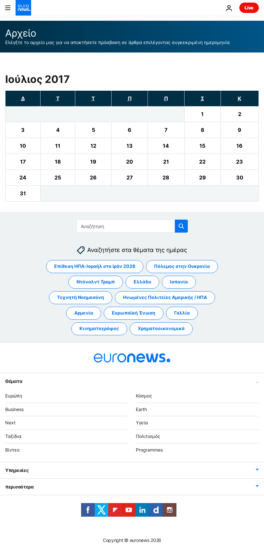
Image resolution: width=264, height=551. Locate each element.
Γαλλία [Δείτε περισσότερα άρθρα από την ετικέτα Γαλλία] (182, 313)
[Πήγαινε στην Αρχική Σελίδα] (23, 8)
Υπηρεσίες (17, 470)
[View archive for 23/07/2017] (239, 161)
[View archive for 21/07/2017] (166, 161)
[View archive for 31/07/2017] (23, 193)
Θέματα (13, 381)
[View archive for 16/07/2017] (239, 146)
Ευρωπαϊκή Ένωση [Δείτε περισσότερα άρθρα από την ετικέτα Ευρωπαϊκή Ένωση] (133, 313)
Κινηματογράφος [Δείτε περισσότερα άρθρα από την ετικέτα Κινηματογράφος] (99, 328)
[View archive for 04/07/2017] (58, 130)
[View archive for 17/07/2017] (23, 161)
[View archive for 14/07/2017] (166, 146)
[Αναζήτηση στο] (132, 226)
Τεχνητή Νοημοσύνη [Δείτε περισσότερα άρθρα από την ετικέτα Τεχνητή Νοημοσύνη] (80, 297)
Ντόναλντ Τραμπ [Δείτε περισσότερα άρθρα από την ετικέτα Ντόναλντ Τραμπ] (96, 282)
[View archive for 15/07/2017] (203, 146)
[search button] (181, 226)
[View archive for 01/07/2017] (203, 114)
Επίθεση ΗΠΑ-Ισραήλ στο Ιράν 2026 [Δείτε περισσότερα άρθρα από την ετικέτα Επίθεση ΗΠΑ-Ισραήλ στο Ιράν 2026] (94, 266)
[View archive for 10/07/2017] (23, 146)
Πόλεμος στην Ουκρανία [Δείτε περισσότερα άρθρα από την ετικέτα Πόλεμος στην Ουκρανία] (182, 266)
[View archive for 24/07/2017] (23, 177)
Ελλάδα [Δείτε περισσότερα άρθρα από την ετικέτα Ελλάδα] (142, 282)
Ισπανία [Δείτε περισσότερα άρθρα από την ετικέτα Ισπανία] (179, 282)
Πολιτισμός (148, 436)
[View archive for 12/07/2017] (93, 146)
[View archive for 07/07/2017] (166, 130)
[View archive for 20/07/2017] (130, 161)
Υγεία (142, 423)
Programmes (149, 450)
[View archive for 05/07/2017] (93, 130)
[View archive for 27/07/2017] (130, 177)
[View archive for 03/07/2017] (23, 130)
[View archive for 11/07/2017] (58, 146)
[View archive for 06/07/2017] (130, 130)
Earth (141, 409)
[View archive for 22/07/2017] (203, 161)
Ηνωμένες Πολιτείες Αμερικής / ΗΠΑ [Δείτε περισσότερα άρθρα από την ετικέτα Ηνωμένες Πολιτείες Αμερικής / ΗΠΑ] (165, 297)
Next (10, 423)
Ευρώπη (13, 395)
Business (14, 409)
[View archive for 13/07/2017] (130, 146)
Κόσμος (144, 395)
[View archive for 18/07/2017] (58, 161)
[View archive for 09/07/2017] (239, 130)
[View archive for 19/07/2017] (93, 161)
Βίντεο (12, 450)
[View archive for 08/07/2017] (203, 130)
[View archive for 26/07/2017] (93, 177)
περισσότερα (19, 486)
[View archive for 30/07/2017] (239, 177)
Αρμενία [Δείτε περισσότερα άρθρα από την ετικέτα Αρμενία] (83, 313)
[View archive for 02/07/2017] (239, 114)
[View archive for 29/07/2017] (203, 177)
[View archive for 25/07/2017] (58, 177)
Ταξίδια (13, 436)
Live (249, 7)
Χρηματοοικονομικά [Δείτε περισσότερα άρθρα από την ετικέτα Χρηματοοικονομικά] (161, 328)
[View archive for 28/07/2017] (166, 177)
